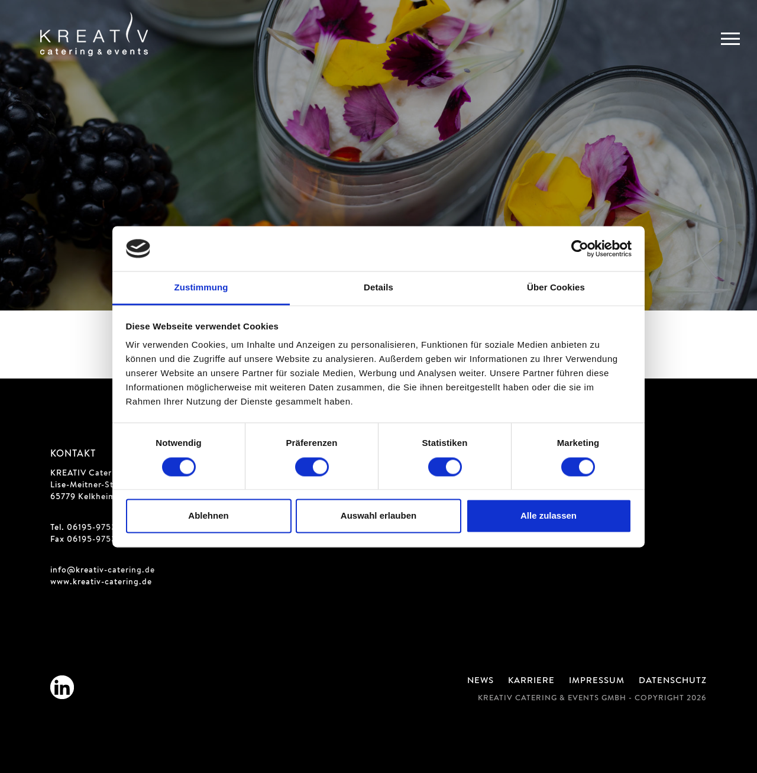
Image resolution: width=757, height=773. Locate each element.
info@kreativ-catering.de (102, 571)
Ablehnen (208, 516)
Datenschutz (673, 681)
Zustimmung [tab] (201, 288)
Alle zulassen (548, 516)
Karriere (531, 681)
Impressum (597, 681)
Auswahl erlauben (378, 516)
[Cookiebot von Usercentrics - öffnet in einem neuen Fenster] (580, 248)
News (480, 681)
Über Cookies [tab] (556, 288)
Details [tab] (378, 288)
